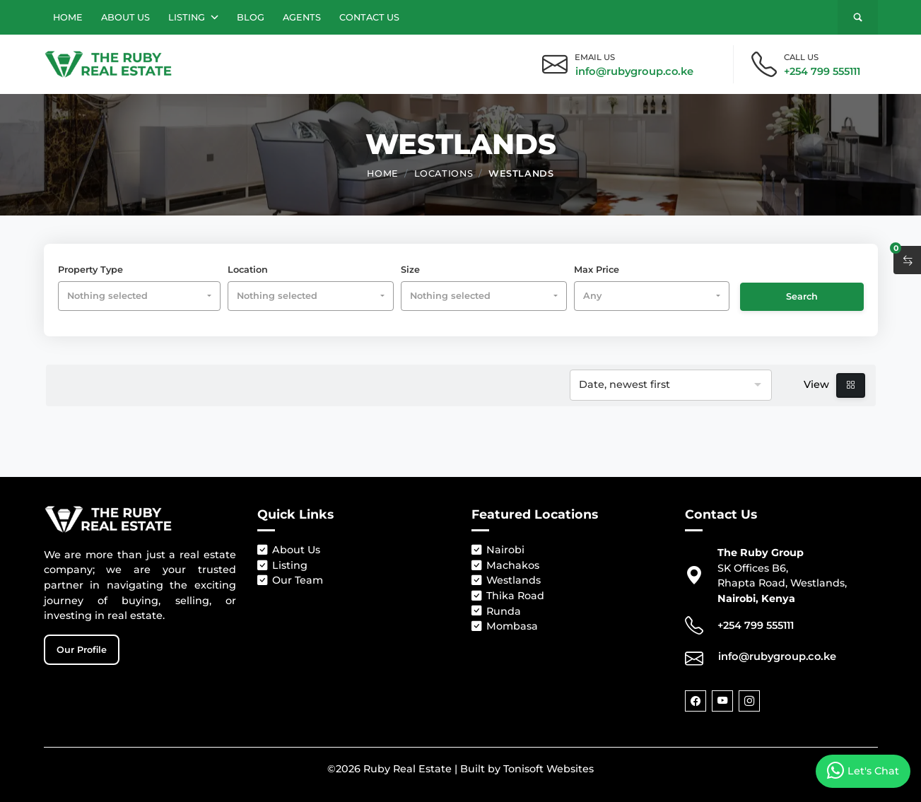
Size (410, 269)
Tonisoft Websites (548, 768)
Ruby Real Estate (407, 768)
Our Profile (82, 649)
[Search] (858, 17)
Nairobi (497, 550)
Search (802, 296)
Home (68, 17)
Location (248, 269)
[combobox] (139, 295)
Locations (444, 172)
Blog (250, 17)
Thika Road (507, 596)
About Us (125, 17)
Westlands (521, 172)
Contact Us (369, 17)
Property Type (90, 269)
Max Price (596, 269)
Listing (193, 17)
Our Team (290, 581)
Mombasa (504, 627)
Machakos (505, 566)
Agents (302, 17)
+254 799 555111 (822, 71)
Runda (496, 612)
